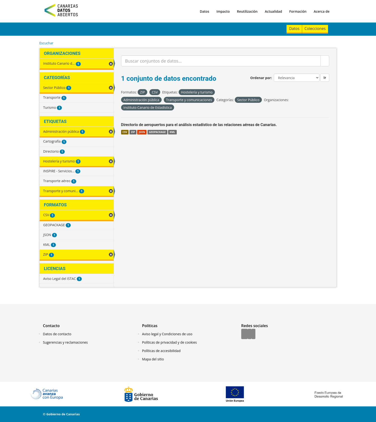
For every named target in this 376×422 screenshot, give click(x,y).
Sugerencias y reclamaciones (65, 342)
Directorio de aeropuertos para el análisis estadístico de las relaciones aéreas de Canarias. (199, 124)
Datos (204, 11)
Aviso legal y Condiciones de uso (167, 334)
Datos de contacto (57, 334)
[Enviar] (324, 60)
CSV (125, 132)
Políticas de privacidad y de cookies (169, 342)
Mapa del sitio (153, 359)
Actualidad (273, 11)
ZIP (133, 132)
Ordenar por (260, 77)
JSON (142, 132)
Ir (324, 77)
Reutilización (247, 11)
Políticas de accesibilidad (161, 350)
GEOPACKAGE (157, 132)
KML (172, 132)
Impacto (223, 11)
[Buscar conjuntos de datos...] (221, 60)
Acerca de (321, 11)
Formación (297, 11)
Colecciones (315, 28)
